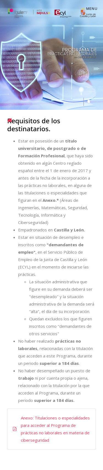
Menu (92, 8)
